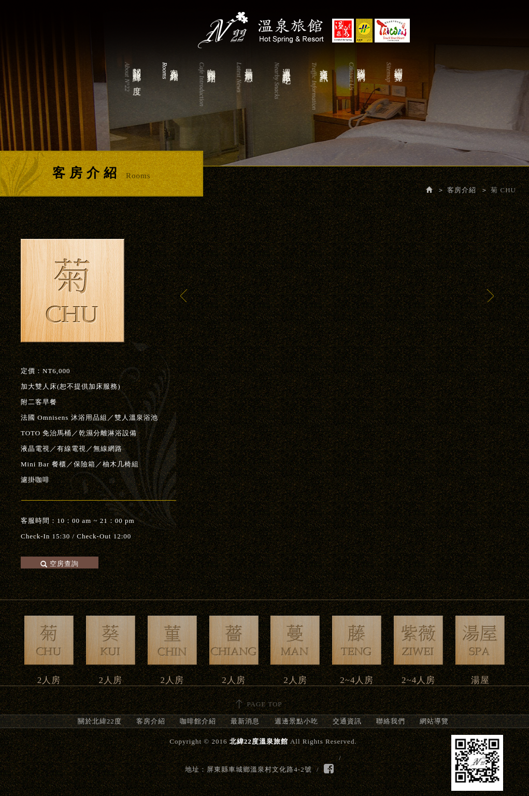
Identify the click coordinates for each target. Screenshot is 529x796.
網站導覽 (393, 96)
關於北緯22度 (132, 96)
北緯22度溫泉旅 (264, 26)
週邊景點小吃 (281, 96)
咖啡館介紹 (206, 96)
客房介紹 (169, 96)
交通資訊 (319, 96)
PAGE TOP (264, 704)
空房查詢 (59, 563)
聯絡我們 (356, 96)
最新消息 (244, 96)
